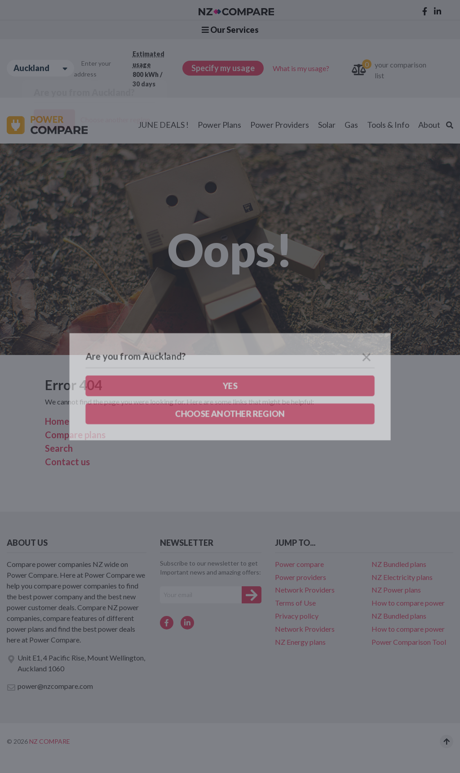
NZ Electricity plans (402, 577)
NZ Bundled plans (399, 564)
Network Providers (305, 589)
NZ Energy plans (300, 642)
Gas (351, 125)
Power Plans (219, 125)
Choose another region (115, 119)
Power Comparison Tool (409, 642)
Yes (54, 120)
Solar (327, 125)
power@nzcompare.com (50, 687)
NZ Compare (49, 741)
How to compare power (408, 602)
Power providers (300, 577)
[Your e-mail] (201, 594)
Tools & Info (388, 125)
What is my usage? (301, 68)
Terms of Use (295, 602)
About (429, 125)
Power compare (299, 564)
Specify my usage (223, 68)
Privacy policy (296, 615)
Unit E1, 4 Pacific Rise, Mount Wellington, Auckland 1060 (76, 663)
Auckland (40, 68)
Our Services (230, 30)
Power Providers (279, 125)
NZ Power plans (396, 589)
